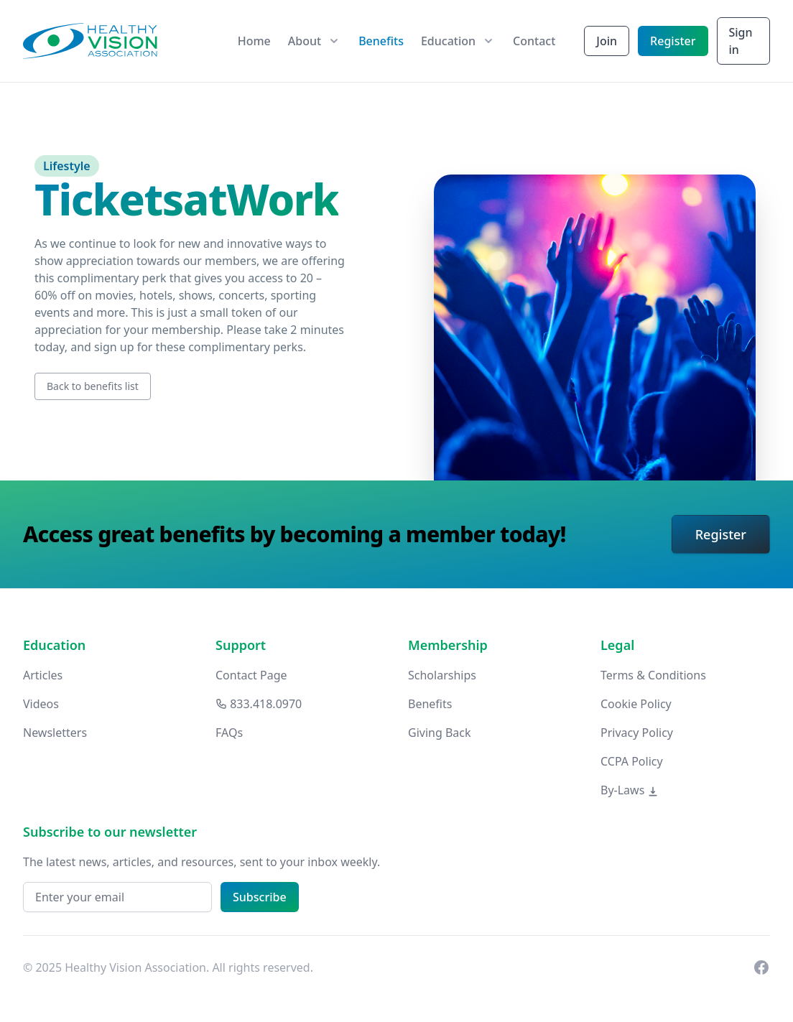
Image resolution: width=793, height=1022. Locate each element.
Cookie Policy (636, 704)
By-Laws (629, 790)
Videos (41, 704)
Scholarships (442, 675)
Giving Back (439, 732)
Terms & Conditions (653, 675)
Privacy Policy (636, 732)
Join (606, 41)
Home (254, 41)
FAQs (229, 732)
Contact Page (251, 675)
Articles (42, 675)
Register (672, 41)
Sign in (741, 40)
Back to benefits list (93, 386)
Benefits (381, 41)
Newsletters (55, 732)
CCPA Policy (631, 761)
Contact (534, 41)
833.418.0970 (258, 704)
